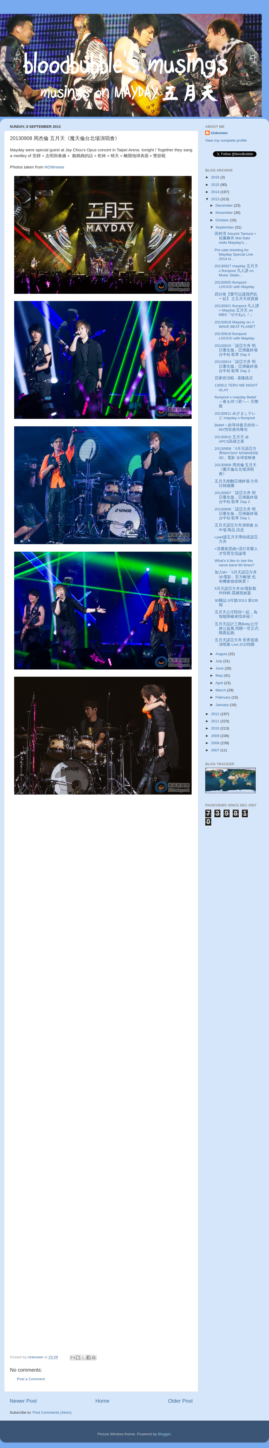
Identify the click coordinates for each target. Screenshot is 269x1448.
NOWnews (54, 167)
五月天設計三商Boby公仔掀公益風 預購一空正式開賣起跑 (237, 628)
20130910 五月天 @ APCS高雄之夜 (232, 439)
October (222, 220)
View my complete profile (226, 140)
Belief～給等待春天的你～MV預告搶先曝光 (237, 427)
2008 (215, 743)
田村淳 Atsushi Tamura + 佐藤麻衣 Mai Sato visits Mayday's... (235, 238)
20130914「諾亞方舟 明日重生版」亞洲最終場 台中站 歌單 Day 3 (236, 366)
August (221, 654)
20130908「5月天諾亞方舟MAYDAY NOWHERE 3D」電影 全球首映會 (236, 453)
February (223, 697)
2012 (215, 714)
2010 (215, 728)
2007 (215, 750)
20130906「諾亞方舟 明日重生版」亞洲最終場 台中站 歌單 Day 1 (236, 513)
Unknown (219, 133)
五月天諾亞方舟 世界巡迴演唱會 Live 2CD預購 (236, 642)
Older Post (180, 1401)
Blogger (164, 1434)
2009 (215, 736)
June (220, 668)
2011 (215, 721)
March (221, 690)
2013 (215, 199)
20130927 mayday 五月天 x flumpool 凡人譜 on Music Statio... (236, 270)
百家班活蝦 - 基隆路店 (234, 378)
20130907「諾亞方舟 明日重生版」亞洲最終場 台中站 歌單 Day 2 (236, 497)
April (219, 683)
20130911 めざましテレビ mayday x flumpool (235, 415)
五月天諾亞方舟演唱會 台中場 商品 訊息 (236, 527)
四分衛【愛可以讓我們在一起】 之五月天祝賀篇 (237, 296)
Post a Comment (31, 1379)
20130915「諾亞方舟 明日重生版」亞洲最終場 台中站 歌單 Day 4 (236, 350)
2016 (215, 177)
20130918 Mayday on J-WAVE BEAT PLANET (235, 324)
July (219, 661)
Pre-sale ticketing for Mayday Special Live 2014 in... (234, 254)
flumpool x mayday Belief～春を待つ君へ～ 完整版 (237, 401)
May (219, 675)
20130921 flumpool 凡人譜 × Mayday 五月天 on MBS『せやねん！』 (237, 310)
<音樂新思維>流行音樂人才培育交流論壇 (236, 551)
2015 (215, 185)
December (224, 205)
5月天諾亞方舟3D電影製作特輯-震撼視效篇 (236, 591)
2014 (215, 192)
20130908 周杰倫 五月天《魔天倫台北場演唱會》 (236, 469)
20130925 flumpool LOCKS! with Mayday (234, 284)
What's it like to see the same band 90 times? (235, 563)
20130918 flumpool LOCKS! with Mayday (234, 336)
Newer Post (23, 1401)
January (222, 705)
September (225, 227)
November (224, 213)
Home (102, 1401)
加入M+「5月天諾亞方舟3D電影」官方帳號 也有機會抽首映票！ (236, 576)
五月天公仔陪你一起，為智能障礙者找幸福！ (236, 614)
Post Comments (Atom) (52, 1412)
